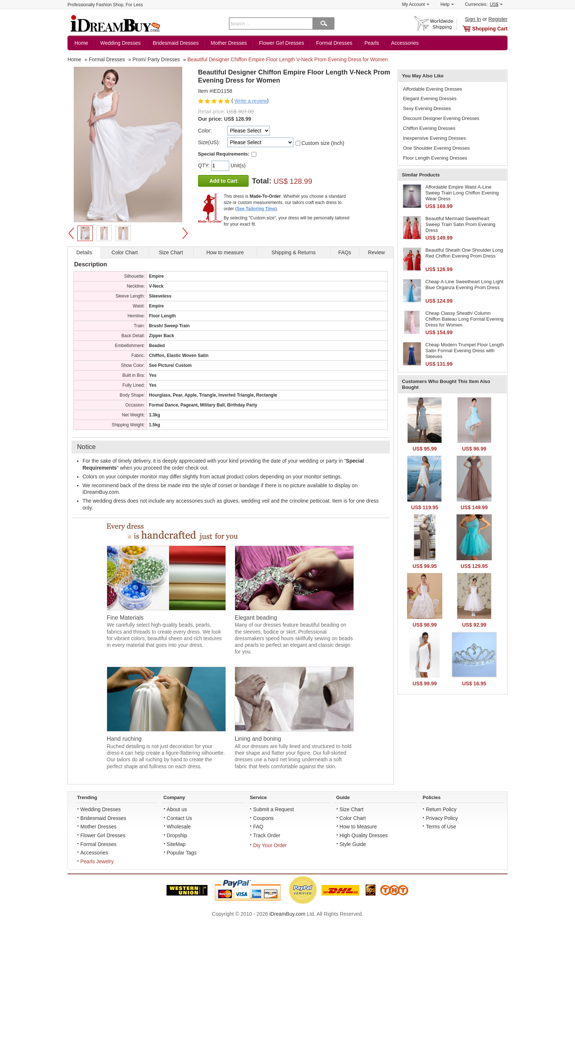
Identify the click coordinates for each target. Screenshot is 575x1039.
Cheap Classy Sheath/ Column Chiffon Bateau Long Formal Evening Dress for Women (464, 318)
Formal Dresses (334, 43)
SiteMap (176, 844)
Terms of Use (441, 827)
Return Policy (441, 809)
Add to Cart (223, 181)
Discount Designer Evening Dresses (441, 118)
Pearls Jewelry (97, 861)
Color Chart (353, 818)
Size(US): (209, 142)
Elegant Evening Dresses (430, 98)
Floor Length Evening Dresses (435, 158)
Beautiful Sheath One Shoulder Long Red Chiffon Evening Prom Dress (464, 253)
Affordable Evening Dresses (432, 89)
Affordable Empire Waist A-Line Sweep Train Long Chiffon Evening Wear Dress (462, 192)
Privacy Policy (442, 818)
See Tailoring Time (256, 208)
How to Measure (358, 827)
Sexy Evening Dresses (427, 108)
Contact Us (179, 818)
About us (177, 809)
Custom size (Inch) (322, 143)
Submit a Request (273, 809)
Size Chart (351, 809)
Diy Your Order (270, 845)
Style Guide (353, 844)
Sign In (473, 19)
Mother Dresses (229, 43)
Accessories (404, 43)
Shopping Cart (490, 29)
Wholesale (179, 827)
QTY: (204, 165)
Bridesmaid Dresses (175, 43)
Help (447, 4)
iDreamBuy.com (287, 914)
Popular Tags (182, 853)
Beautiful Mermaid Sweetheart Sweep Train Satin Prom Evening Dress (460, 224)
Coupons (263, 818)
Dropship (177, 835)
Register (498, 19)
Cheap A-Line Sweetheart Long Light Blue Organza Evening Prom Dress (464, 284)
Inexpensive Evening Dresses (434, 138)
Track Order (266, 835)
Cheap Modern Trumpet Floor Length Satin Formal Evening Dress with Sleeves (464, 350)
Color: (205, 131)
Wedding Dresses (120, 43)
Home (81, 43)
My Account (415, 4)
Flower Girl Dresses (281, 43)
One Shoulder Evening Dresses (436, 148)
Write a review (250, 101)
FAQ (258, 827)
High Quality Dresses (364, 835)
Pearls (372, 43)
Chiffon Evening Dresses (429, 128)
